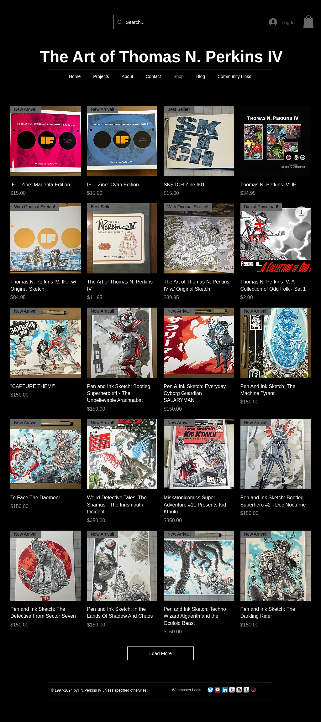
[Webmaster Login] (187, 690)
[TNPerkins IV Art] (217, 690)
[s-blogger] (239, 690)
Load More (160, 653)
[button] (308, 21)
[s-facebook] (246, 690)
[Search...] (161, 22)
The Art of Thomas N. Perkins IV (161, 57)
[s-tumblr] (232, 690)
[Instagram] (253, 690)
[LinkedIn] (225, 690)
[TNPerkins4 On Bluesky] (210, 690)
